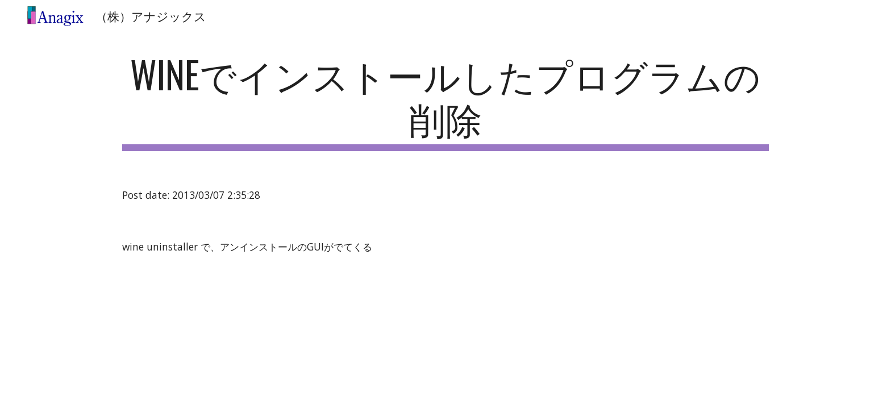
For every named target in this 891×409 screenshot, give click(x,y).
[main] (445, 102)
